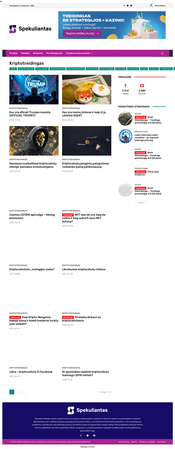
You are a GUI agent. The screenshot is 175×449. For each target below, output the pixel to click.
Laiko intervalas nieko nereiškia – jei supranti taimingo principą (146, 138)
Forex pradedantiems (75, 68)
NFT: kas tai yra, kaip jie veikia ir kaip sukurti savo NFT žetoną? (83, 218)
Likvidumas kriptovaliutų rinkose (84, 269)
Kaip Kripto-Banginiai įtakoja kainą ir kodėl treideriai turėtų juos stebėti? (33, 320)
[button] (162, 53)
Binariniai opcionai (26, 68)
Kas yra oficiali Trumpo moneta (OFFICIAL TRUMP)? (29, 114)
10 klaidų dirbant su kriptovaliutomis (81, 318)
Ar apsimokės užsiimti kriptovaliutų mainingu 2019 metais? (85, 373)
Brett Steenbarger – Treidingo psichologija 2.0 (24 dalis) (148, 191)
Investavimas (133, 68)
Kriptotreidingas (18, 108)
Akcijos (13, 68)
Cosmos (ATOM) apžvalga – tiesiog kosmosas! (32, 216)
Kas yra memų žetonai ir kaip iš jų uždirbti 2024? (84, 114)
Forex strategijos (106, 68)
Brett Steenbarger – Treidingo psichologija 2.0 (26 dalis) (148, 120)
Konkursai (154, 68)
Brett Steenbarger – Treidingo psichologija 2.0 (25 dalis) (148, 155)
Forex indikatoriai (57, 68)
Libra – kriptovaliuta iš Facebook (30, 371)
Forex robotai (92, 68)
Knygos (144, 68)
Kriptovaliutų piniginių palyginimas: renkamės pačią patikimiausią (86, 165)
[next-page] (23, 392)
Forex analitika (42, 68)
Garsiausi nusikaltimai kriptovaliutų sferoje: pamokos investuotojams (33, 165)
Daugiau (142, 202)
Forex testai (120, 68)
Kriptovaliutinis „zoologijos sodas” (32, 269)
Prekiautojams (166, 68)
